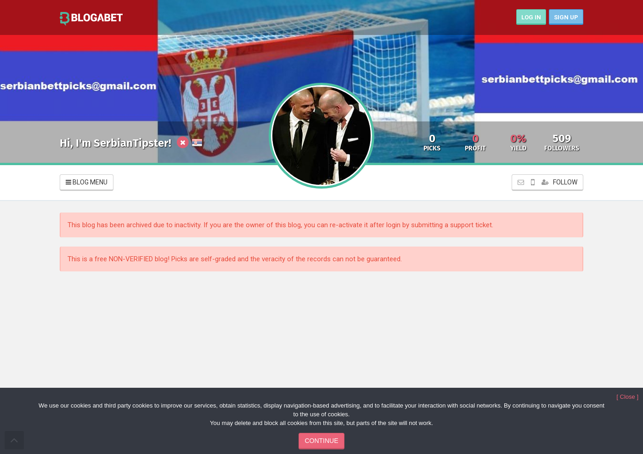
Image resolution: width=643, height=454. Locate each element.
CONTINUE (321, 440)
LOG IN (531, 17)
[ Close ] (627, 396)
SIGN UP (566, 17)
